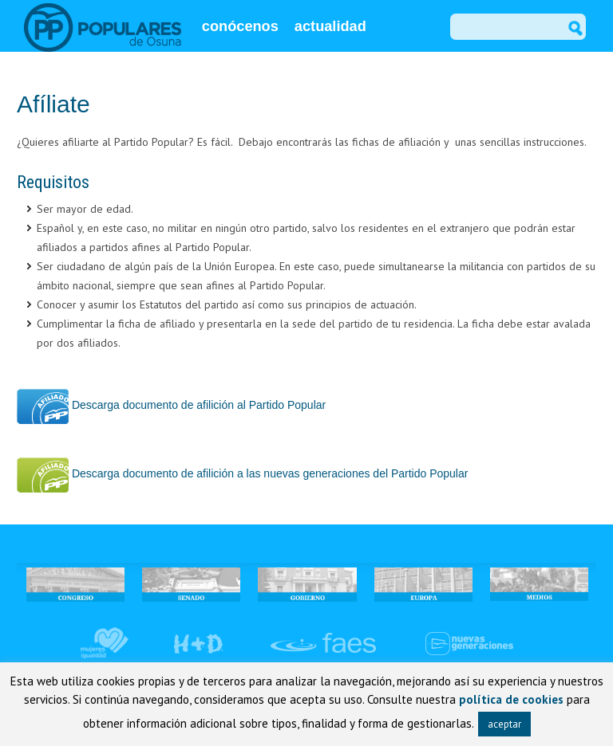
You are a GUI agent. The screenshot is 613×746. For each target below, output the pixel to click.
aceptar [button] (504, 724)
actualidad (330, 26)
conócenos (240, 26)
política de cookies (511, 699)
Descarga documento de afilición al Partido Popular (171, 405)
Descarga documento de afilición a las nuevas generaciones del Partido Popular (242, 473)
